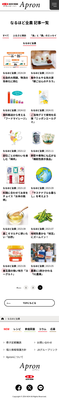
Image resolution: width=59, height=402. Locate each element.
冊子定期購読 (13, 342)
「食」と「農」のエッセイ (43, 35)
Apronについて (14, 357)
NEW (6, 329)
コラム (42, 329)
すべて (6, 35)
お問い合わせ (44, 342)
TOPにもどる (29, 302)
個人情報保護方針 (16, 349)
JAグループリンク (47, 349)
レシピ (17, 329)
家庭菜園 (30, 329)
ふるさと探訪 (19, 35)
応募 (52, 329)
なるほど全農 (29, 43)
